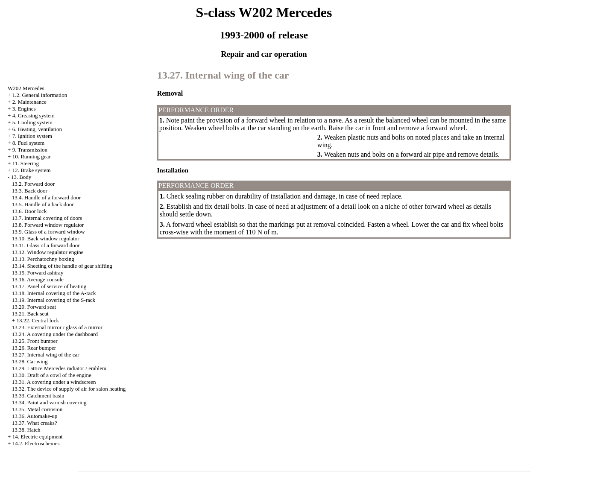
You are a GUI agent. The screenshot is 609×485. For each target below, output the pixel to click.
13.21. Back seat (30, 313)
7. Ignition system (32, 136)
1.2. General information (39, 95)
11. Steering (25, 163)
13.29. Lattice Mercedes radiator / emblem (59, 368)
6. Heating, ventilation (37, 129)
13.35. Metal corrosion (37, 409)
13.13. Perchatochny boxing (43, 259)
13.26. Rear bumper (34, 348)
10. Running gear (31, 156)
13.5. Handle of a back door (43, 204)
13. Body (21, 177)
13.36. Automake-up (35, 416)
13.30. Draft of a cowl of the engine (51, 375)
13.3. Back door (29, 190)
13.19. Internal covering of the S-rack (53, 300)
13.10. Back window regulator (45, 238)
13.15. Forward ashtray (38, 272)
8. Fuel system (28, 143)
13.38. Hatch (26, 430)
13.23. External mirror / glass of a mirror (57, 327)
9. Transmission (29, 149)
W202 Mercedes (26, 88)
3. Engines (24, 108)
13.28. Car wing (30, 361)
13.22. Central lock (37, 320)
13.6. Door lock (29, 211)
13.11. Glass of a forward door (46, 245)
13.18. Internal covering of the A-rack (54, 293)
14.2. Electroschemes (36, 443)
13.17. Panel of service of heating (49, 286)
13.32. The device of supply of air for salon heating (69, 389)
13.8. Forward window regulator (48, 225)
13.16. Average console (38, 279)
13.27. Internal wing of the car (45, 354)
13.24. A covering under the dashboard (55, 334)
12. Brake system (31, 170)
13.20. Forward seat (34, 307)
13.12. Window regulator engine (48, 252)
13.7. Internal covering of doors (47, 218)
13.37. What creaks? (34, 423)
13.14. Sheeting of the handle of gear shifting (62, 266)
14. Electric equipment (37, 436)
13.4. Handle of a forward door (46, 197)
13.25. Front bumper (35, 341)
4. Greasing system (33, 115)
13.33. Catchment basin (38, 395)
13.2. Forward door (33, 184)
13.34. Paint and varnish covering (49, 402)
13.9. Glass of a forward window (48, 231)
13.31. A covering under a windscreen (54, 382)
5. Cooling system (32, 122)
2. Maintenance (29, 102)
